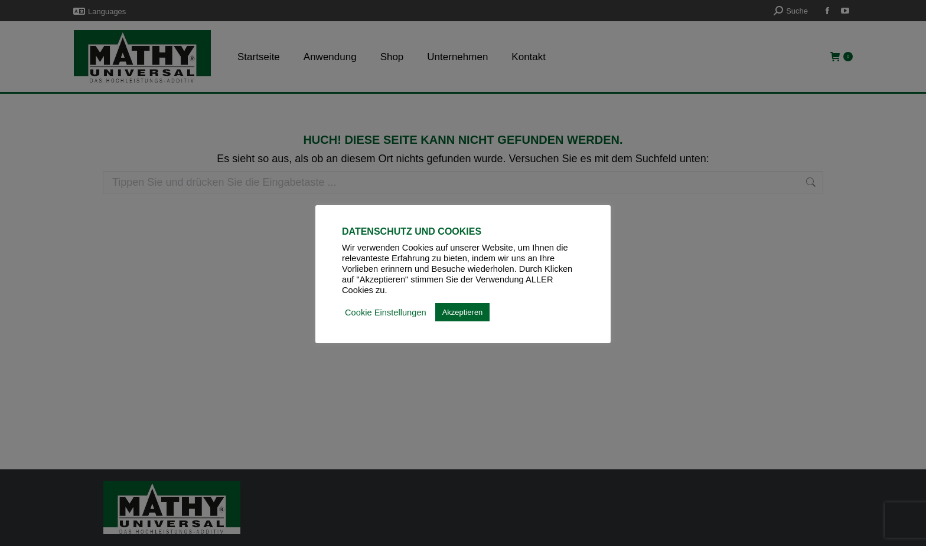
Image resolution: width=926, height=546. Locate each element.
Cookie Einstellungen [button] (385, 312)
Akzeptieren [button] (462, 312)
